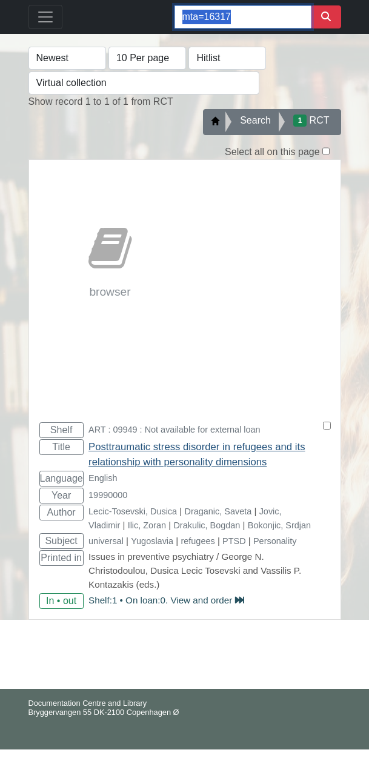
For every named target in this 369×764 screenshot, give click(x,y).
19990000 (107, 495)
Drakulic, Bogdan (206, 525)
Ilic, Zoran (147, 525)
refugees (197, 541)
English (102, 478)
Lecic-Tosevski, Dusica (132, 511)
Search (255, 120)
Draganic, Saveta (218, 511)
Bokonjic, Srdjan (279, 525)
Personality (274, 541)
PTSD (234, 541)
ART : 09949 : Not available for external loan (174, 429)
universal (106, 541)
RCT (311, 121)
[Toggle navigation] (45, 17)
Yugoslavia (152, 541)
